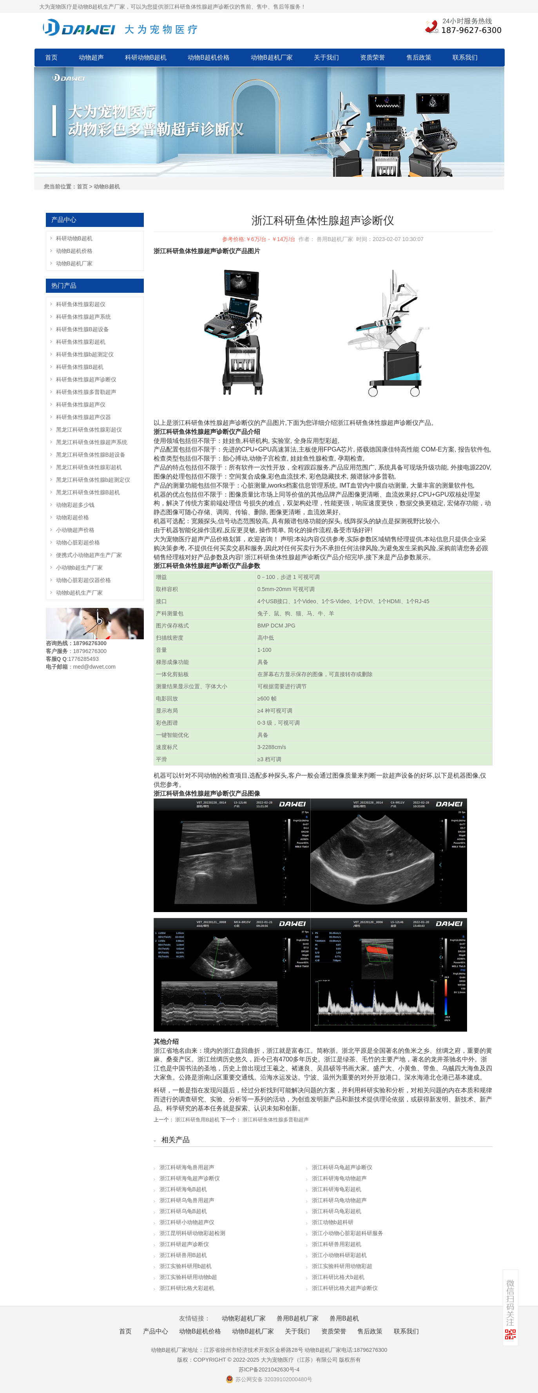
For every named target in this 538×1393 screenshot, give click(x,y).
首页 (51, 57)
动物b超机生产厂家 (79, 592)
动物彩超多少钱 (75, 505)
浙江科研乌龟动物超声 (339, 1200)
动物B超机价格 (209, 57)
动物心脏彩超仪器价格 (83, 580)
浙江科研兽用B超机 (183, 1255)
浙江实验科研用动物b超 (188, 1277)
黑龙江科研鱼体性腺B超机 (88, 492)
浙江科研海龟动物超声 (339, 1178)
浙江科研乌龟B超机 (183, 1211)
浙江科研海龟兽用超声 (186, 1167)
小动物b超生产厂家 (79, 567)
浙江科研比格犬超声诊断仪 (345, 1288)
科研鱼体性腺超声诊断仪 (86, 379)
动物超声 (91, 57)
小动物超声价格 (75, 530)
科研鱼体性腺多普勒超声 (86, 392)
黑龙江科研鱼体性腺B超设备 (90, 455)
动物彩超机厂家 (244, 1318)
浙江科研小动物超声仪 (186, 1222)
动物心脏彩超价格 (78, 542)
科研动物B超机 (146, 57)
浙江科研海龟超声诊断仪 (189, 1178)
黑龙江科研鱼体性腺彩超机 (89, 467)
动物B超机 (107, 186)
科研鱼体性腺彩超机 (80, 342)
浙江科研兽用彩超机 (336, 1244)
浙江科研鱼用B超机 (197, 1120)
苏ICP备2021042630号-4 (269, 1369)
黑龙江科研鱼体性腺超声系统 (91, 442)
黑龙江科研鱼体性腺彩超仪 (89, 429)
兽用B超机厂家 (298, 1318)
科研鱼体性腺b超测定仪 (85, 354)
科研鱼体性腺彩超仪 (80, 304)
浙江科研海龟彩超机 (336, 1189)
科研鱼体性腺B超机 (79, 367)
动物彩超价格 (72, 517)
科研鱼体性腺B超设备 (82, 329)
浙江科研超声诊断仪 (184, 1244)
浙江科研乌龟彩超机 (336, 1211)
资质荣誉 (372, 57)
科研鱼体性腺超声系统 (83, 317)
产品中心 (155, 1331)
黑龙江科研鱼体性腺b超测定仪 (93, 480)
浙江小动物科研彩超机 (339, 1255)
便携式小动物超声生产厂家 (89, 555)
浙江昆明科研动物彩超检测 (192, 1233)
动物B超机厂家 (272, 57)
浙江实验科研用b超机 (185, 1266)
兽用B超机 (344, 1318)
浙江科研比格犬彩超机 (186, 1288)
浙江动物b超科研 (332, 1222)
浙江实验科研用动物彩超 (342, 1266)
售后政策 (418, 57)
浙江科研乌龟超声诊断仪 (342, 1167)
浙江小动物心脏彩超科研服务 (347, 1233)
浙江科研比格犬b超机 (338, 1277)
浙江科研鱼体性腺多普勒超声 (276, 1120)
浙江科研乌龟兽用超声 (186, 1200)
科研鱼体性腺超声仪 (80, 404)
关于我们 (326, 57)
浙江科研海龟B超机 (183, 1189)
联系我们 (465, 57)
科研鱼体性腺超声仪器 (83, 417)
